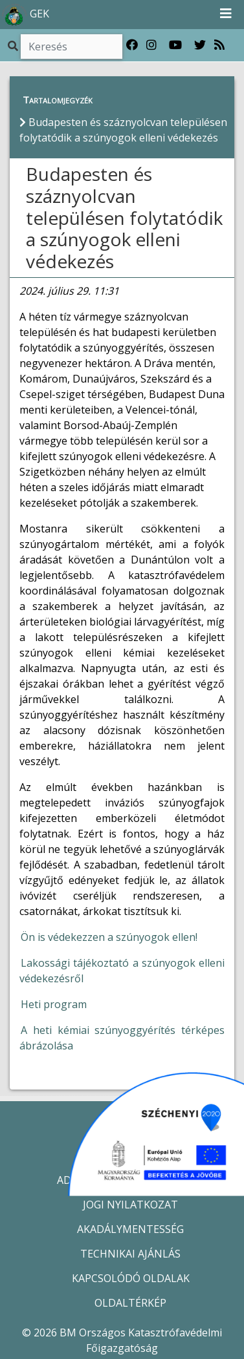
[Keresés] (71, 46)
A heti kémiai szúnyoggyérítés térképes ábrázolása (122, 1038)
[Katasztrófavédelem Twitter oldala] (200, 45)
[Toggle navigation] (226, 14)
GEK (25, 14)
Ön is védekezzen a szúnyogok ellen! (109, 937)
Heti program (54, 1004)
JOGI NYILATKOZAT (130, 1204)
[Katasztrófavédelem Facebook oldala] (132, 45)
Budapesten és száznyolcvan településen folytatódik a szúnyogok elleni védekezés (124, 217)
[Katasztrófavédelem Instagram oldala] (151, 45)
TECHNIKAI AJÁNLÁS (130, 1254)
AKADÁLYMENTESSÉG (130, 1229)
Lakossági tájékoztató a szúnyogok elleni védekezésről (122, 970)
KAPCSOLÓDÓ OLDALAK (131, 1278)
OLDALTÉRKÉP (130, 1303)
